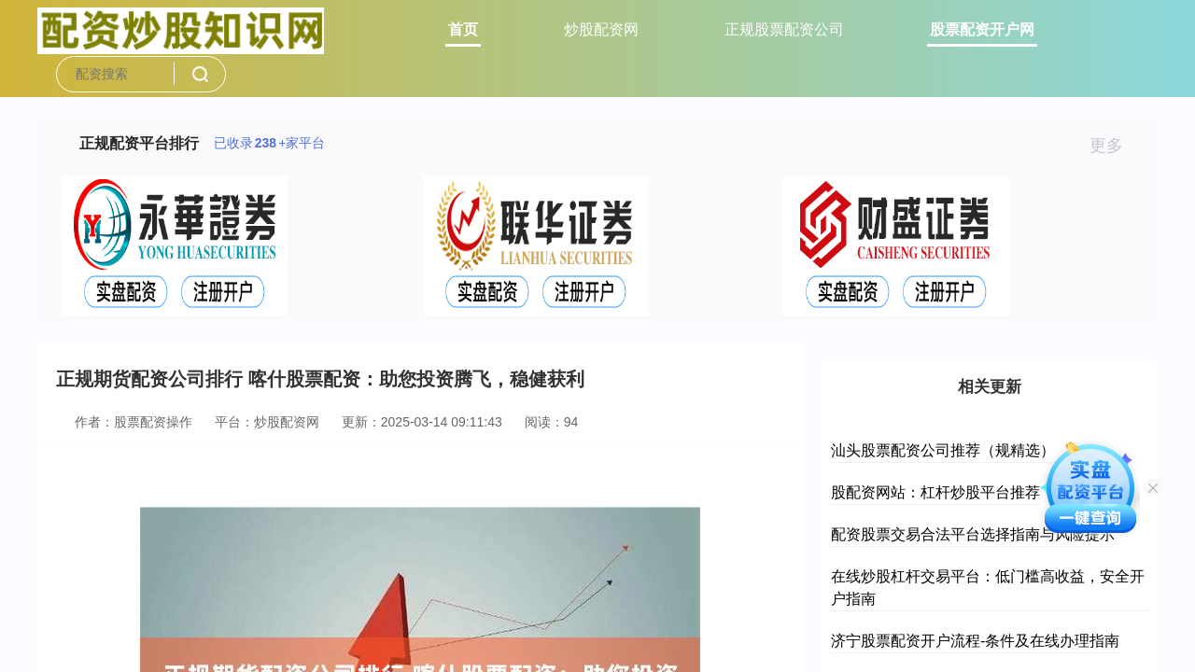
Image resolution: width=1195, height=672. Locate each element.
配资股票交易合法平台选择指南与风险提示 (973, 534)
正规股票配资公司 (784, 29)
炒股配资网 (601, 29)
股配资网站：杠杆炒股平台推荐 (935, 492)
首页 (463, 29)
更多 (1114, 145)
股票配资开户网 (982, 29)
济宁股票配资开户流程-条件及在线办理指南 (975, 641)
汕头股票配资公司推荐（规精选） (943, 450)
